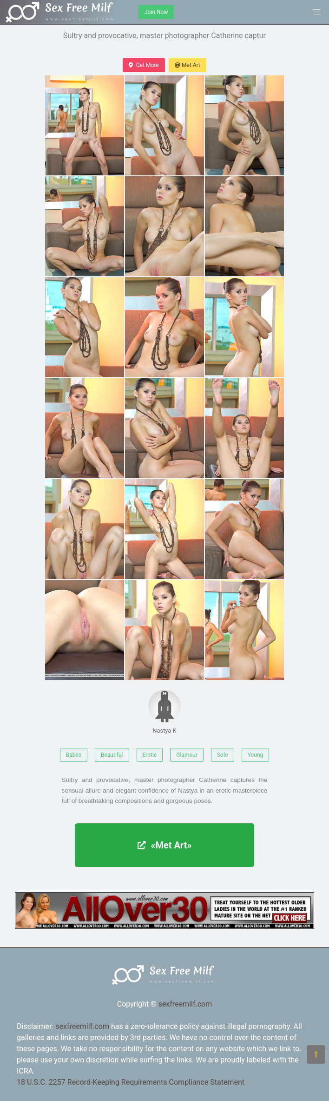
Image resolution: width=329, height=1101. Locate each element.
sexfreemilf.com (185, 1004)
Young (255, 755)
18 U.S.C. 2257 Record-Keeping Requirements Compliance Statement (130, 1082)
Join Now (156, 12)
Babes (73, 755)
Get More (143, 65)
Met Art (187, 65)
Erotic (150, 755)
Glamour (186, 755)
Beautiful (112, 755)
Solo (222, 755)
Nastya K (164, 712)
